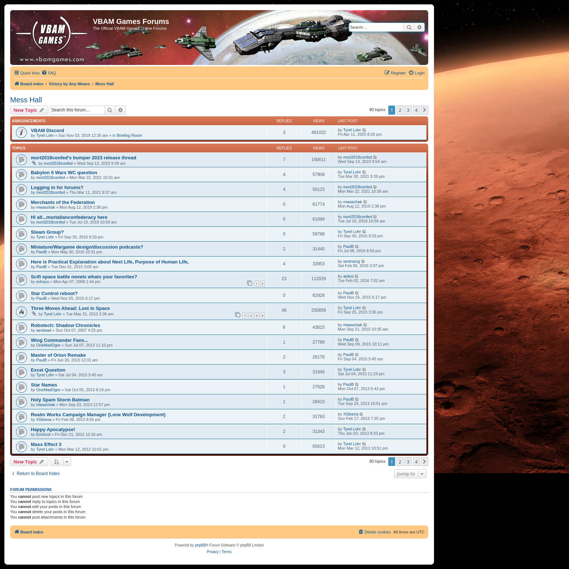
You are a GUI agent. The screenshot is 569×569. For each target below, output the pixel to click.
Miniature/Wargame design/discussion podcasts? (87, 247)
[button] (424, 110)
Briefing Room (129, 135)
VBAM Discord (47, 130)
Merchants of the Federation (63, 202)
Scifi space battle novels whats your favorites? (84, 276)
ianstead (44, 330)
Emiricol (43, 434)
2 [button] (400, 110)
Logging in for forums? (57, 187)
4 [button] (416, 110)
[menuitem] (48, 73)
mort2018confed (58, 163)
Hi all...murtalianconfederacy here (69, 217)
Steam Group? (47, 232)
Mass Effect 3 (46, 444)
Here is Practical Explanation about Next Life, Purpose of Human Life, (110, 262)
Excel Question (48, 370)
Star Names (44, 385)
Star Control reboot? (54, 293)
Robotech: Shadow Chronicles (65, 325)
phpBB (200, 545)
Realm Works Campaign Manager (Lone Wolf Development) (98, 414)
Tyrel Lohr (45, 135)
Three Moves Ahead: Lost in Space (70, 308)
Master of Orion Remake (58, 355)
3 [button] (408, 110)
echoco (42, 281)
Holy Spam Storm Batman (60, 399)
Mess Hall (26, 100)
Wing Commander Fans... (59, 340)
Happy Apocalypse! (53, 429)
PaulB (41, 252)
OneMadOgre (48, 345)
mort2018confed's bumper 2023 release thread (83, 157)
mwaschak (45, 207)
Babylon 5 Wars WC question (64, 172)
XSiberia (44, 419)
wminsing (351, 261)
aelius (348, 276)
